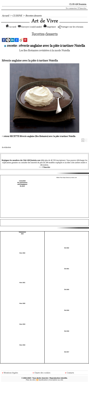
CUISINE (17, 15)
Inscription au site (56, 380)
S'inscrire (82, 8)
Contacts (69, 373)
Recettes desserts (33, 15)
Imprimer (50, 27)
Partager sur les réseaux (70, 27)
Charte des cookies (41, 373)
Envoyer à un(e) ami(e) (30, 27)
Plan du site (30, 380)
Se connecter (71, 8)
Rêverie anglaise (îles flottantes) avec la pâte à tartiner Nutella (39, 136)
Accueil (5, 15)
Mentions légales (10, 373)
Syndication (43, 380)
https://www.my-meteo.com (70, 177)
